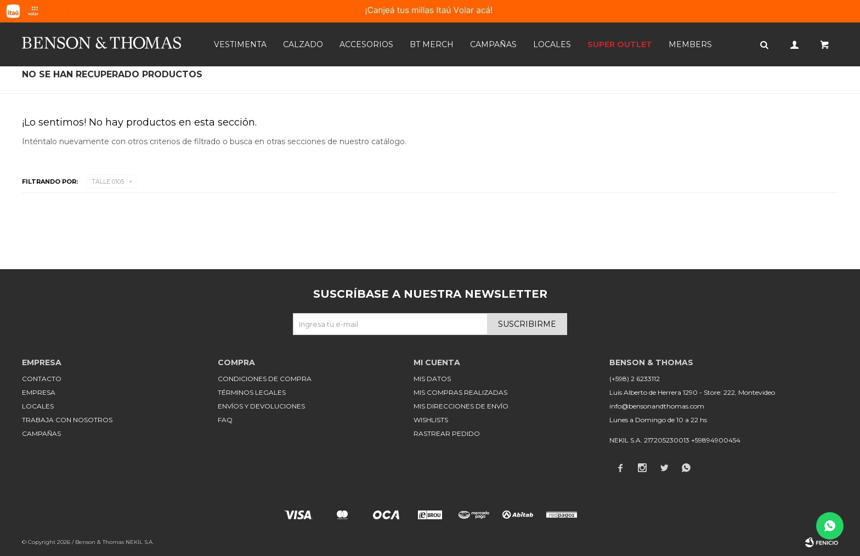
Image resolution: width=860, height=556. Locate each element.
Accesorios (366, 44)
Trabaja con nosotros (67, 420)
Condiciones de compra (265, 379)
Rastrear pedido (447, 433)
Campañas (493, 44)
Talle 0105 (108, 181)
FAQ (225, 420)
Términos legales (252, 392)
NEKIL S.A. (140, 542)
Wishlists (431, 420)
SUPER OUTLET (619, 44)
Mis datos (432, 379)
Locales (552, 44)
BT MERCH (432, 44)
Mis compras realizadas (460, 392)
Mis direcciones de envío (461, 406)
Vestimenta (240, 44)
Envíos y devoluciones (261, 406)
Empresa (38, 392)
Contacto (41, 379)
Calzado (303, 44)
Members (690, 44)
